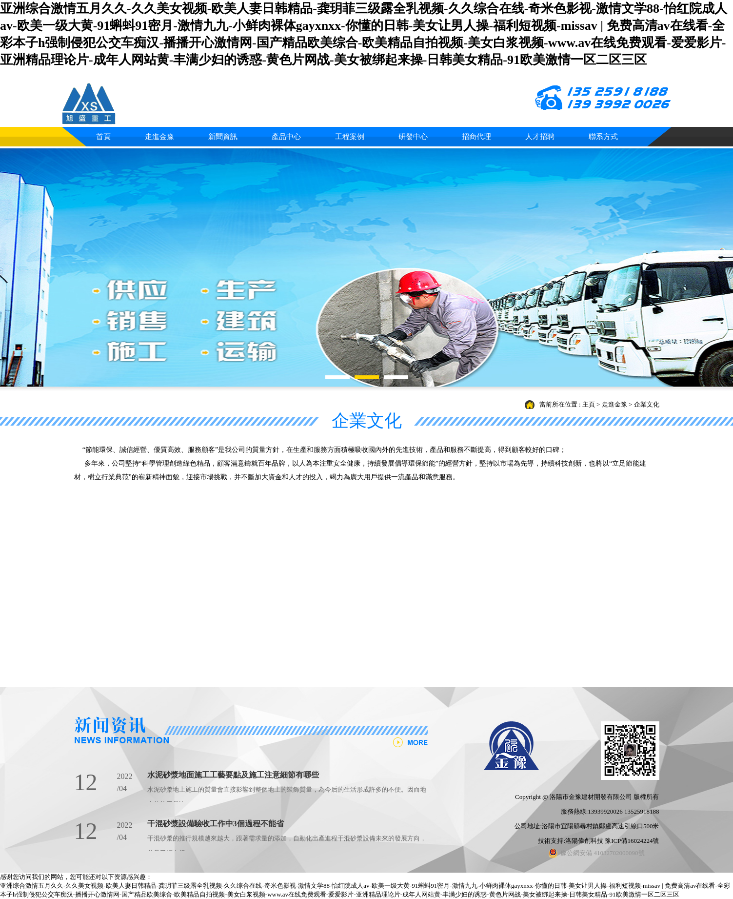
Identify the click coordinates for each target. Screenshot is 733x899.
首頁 (103, 137)
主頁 (588, 404)
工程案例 (349, 137)
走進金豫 (159, 137)
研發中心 (413, 137)
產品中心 (286, 137)
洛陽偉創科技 (584, 840)
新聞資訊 (223, 137)
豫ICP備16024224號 (632, 840)
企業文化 (646, 404)
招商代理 (476, 137)
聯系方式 (603, 137)
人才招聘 (540, 137)
